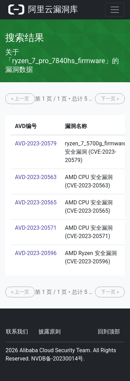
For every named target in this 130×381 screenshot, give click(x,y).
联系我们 (17, 331)
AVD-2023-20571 (36, 228)
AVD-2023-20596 (36, 253)
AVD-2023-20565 (36, 202)
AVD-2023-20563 (36, 177)
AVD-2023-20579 (36, 143)
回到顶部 (109, 331)
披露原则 (49, 331)
